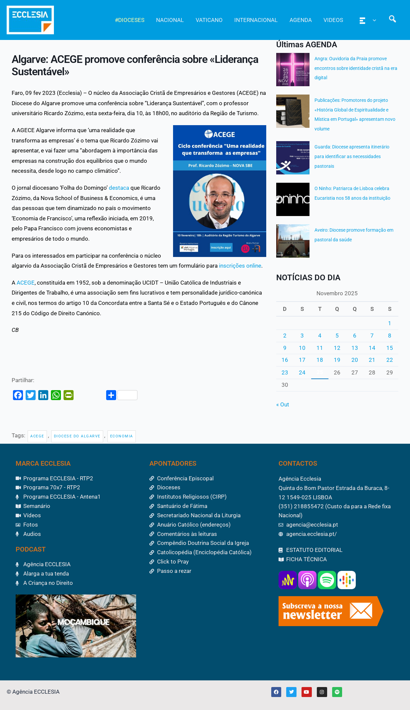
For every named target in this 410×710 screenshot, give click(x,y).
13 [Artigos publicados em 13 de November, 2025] (354, 348)
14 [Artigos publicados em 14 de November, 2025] (372, 348)
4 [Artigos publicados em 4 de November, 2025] (319, 335)
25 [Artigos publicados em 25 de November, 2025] (319, 372)
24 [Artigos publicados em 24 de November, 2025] (302, 372)
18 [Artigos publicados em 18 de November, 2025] (319, 359)
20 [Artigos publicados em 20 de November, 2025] (354, 359)
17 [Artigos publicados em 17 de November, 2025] (302, 359)
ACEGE (26, 282)
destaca (119, 187)
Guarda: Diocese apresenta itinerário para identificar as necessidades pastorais (351, 156)
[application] (373, 20)
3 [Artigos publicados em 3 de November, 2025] (302, 335)
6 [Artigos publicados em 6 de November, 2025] (354, 335)
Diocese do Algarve (77, 436)
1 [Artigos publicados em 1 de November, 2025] (389, 323)
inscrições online (240, 265)
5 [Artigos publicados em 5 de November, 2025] (337, 335)
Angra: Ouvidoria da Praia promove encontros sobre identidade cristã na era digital (355, 68)
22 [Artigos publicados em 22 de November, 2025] (389, 359)
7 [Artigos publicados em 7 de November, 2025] (372, 335)
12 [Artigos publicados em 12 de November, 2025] (337, 348)
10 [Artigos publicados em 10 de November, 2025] (302, 348)
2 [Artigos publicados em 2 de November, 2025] (285, 335)
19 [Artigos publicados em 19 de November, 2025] (337, 359)
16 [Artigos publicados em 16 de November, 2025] (285, 359)
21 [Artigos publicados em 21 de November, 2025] (372, 359)
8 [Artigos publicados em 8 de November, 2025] (389, 335)
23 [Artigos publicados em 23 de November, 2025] (285, 372)
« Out (282, 404)
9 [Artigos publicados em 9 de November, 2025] (285, 348)
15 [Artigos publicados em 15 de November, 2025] (389, 348)
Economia (121, 436)
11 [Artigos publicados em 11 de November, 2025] (319, 348)
